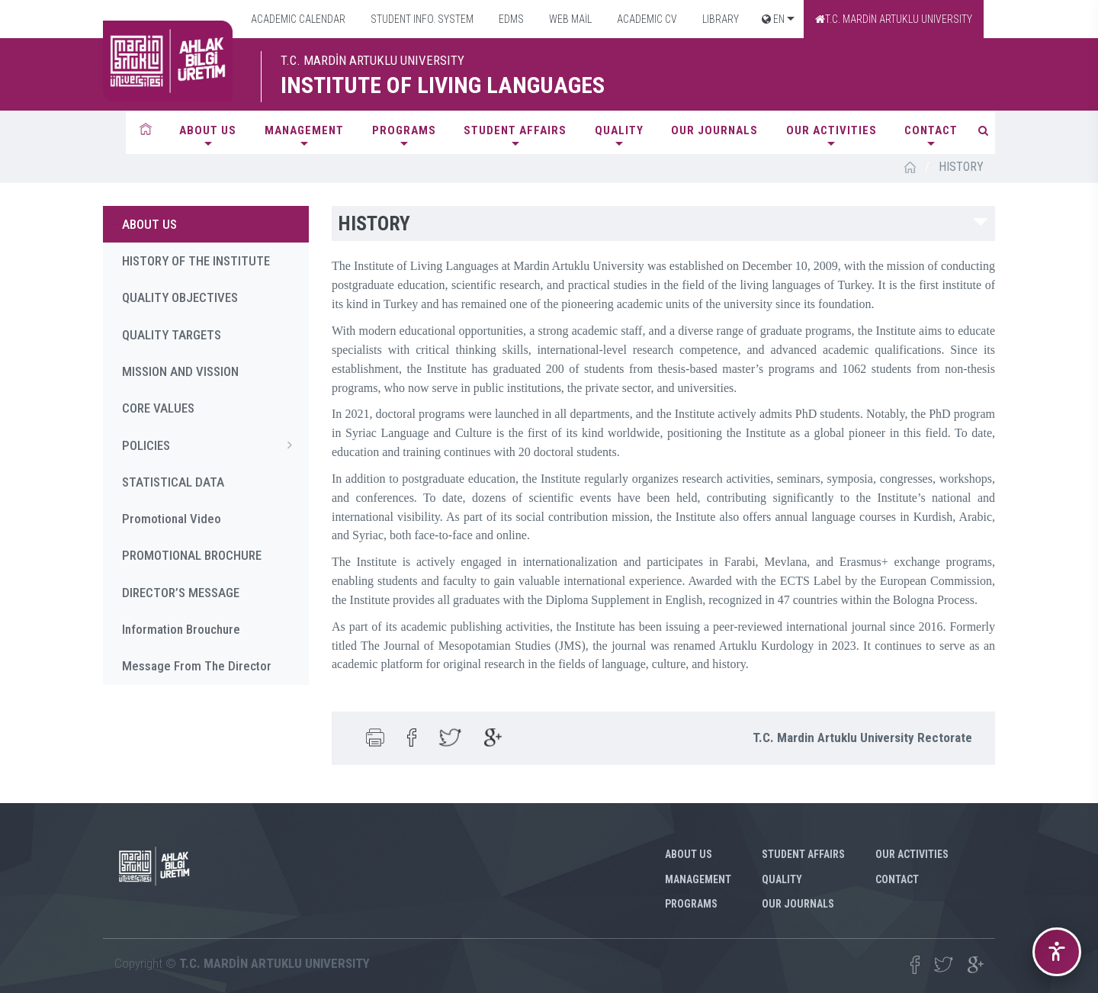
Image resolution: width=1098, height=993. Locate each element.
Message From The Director (196, 665)
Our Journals (714, 130)
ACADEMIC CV (646, 19)
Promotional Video (171, 518)
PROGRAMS (404, 130)
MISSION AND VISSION (180, 371)
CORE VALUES (158, 408)
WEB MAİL (569, 19)
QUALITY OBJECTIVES (180, 297)
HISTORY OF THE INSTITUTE (196, 260)
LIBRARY (719, 19)
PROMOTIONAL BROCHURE (192, 555)
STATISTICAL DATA (173, 482)
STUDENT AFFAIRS (515, 130)
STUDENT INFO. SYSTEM (421, 19)
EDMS (510, 19)
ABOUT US (207, 130)
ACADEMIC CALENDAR (297, 19)
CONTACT (931, 130)
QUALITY (619, 130)
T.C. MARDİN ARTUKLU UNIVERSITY (893, 19)
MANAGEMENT (304, 130)
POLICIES (211, 444)
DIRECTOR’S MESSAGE (180, 592)
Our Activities (831, 130)
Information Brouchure (181, 629)
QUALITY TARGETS (171, 334)
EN (773, 19)
